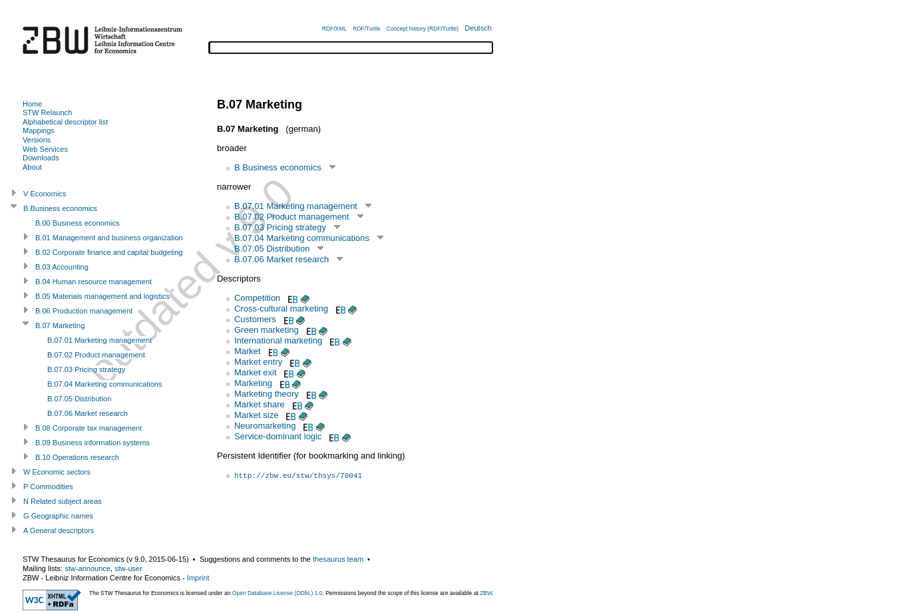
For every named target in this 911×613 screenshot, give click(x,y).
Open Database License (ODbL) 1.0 (277, 593)
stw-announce (87, 568)
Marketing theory (266, 394)
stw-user (128, 568)
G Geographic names (58, 516)
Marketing (253, 383)
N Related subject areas (62, 501)
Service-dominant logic (278, 436)
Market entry (258, 362)
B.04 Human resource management (93, 282)
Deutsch (478, 28)
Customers (255, 319)
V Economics (44, 194)
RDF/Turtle (366, 28)
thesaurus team (338, 559)
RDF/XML (334, 28)
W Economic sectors (57, 472)
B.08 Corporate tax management (88, 428)
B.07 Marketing (60, 325)
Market (247, 351)
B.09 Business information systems (92, 443)
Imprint (198, 578)
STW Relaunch (47, 112)
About (32, 167)
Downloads (41, 158)
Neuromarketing (265, 426)
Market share (259, 404)
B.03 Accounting (62, 267)
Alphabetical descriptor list (65, 122)
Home (32, 104)
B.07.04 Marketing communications (301, 238)
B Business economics (277, 167)
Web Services (45, 149)
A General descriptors (58, 530)
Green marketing (266, 330)
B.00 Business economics (77, 223)
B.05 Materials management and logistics (102, 296)
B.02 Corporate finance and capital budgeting (109, 252)
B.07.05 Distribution (271, 249)
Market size (256, 415)
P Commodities (48, 487)
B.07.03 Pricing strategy (280, 227)
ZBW (486, 593)
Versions (37, 140)
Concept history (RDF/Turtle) (422, 28)
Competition (257, 298)
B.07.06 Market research (281, 259)
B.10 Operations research (77, 457)
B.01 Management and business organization (109, 238)
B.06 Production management (83, 311)
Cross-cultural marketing (281, 308)
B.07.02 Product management (291, 217)
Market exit (255, 372)
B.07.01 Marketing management (295, 206)
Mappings (39, 130)
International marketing (278, 340)
